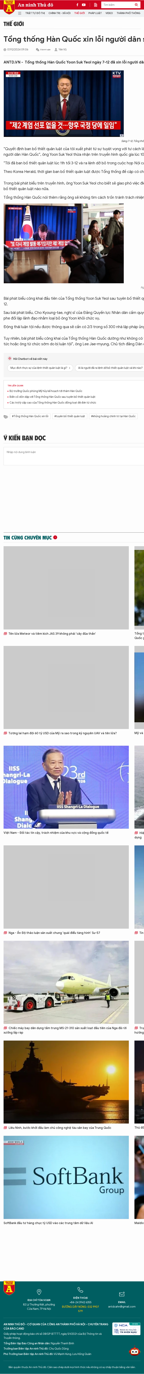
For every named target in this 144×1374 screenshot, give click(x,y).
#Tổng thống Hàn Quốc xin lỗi (30, 416)
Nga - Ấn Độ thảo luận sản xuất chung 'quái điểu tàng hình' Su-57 (52, 933)
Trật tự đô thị (35, 13)
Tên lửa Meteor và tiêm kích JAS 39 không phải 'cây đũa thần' (50, 634)
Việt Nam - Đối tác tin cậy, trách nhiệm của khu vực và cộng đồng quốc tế (56, 833)
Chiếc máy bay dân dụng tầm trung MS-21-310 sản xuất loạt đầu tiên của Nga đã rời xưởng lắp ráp (65, 1030)
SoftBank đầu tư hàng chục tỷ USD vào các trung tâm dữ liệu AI (48, 1223)
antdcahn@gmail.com (122, 1306)
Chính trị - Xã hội (59, 13)
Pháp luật (95, 13)
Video (109, 13)
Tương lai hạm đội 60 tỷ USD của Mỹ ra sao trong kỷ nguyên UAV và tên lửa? (60, 733)
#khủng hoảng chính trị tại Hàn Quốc (113, 416)
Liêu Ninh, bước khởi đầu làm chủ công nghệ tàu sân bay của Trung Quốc (57, 1128)
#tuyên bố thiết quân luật (69, 416)
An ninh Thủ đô (35, 5)
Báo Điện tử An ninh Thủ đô (9, 7)
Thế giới (79, 13)
